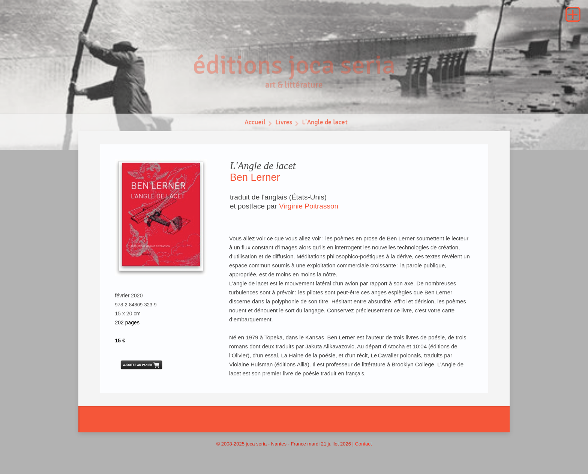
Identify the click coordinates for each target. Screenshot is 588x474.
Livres (283, 124)
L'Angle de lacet (325, 124)
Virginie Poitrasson (308, 206)
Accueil (254, 124)
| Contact (362, 444)
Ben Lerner (255, 177)
